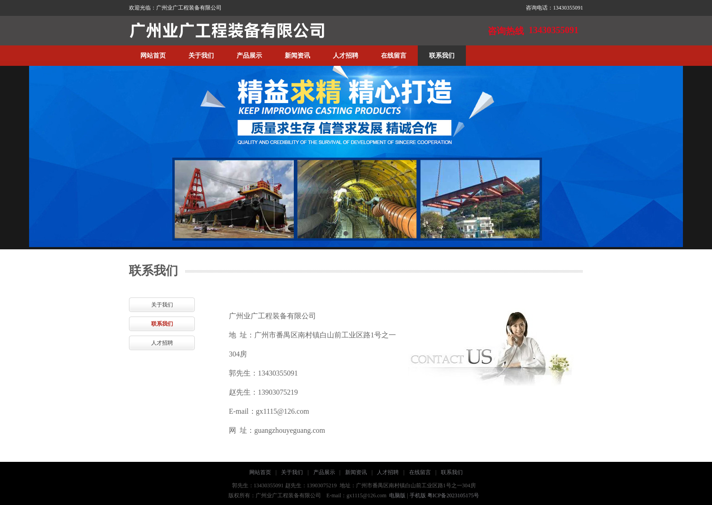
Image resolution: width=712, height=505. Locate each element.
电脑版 (397, 495)
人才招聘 (345, 55)
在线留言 (393, 55)
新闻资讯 (297, 55)
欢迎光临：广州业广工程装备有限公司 (175, 8)
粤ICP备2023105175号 (453, 495)
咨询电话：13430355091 (554, 8)
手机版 (418, 495)
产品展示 (249, 55)
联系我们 (442, 55)
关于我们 (201, 55)
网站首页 (153, 55)
